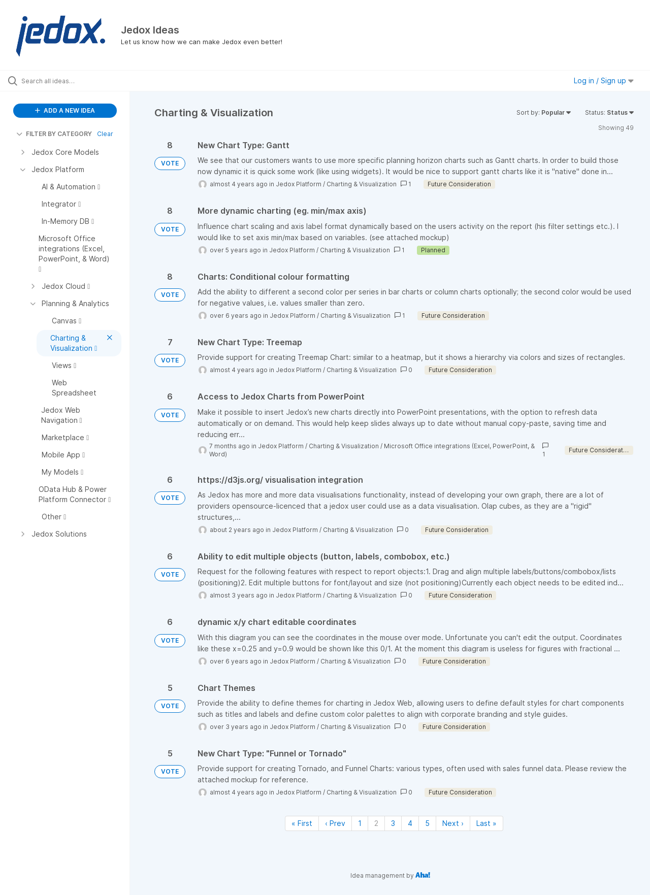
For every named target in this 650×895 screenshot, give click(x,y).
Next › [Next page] (453, 823)
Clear (105, 134)
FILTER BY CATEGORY (54, 134)
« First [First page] (301, 823)
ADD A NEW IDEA (65, 110)
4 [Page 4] (410, 823)
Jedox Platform (298, 184)
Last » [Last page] (486, 823)
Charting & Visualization (362, 184)
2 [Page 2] (376, 823)
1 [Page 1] (360, 823)
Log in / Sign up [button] (604, 80)
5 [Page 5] (427, 823)
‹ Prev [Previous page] (335, 823)
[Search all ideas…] (77, 81)
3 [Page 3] (393, 823)
